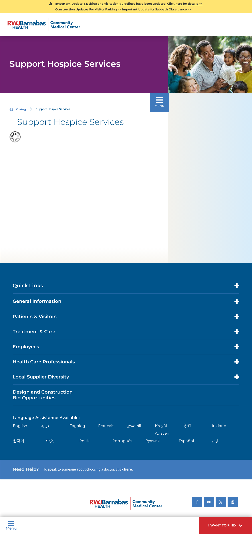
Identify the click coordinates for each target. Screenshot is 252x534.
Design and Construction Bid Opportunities (43, 394)
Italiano (219, 426)
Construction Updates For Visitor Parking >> (88, 9)
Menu (11, 525)
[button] (225, 525)
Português (122, 441)
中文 (50, 441)
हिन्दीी (187, 426)
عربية (45, 426)
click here (124, 469)
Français (106, 426)
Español (186, 441)
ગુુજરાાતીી (134, 426)
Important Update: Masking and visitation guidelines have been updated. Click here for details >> (128, 3)
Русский (152, 441)
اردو (215, 441)
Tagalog (77, 426)
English (20, 426)
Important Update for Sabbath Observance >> (156, 9)
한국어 (18, 441)
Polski (85, 441)
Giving (21, 109)
